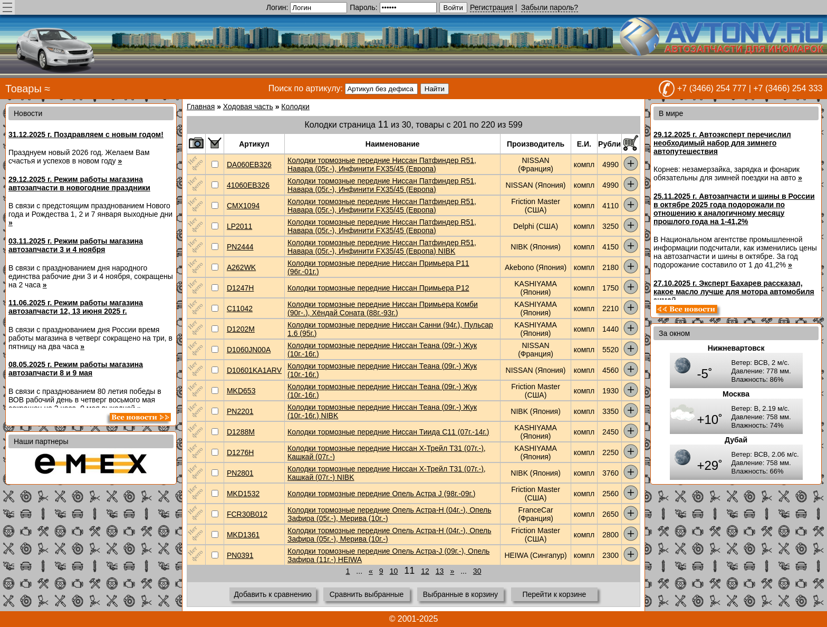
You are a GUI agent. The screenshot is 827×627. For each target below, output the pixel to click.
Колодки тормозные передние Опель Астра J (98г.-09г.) (381, 493)
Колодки (295, 106)
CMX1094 (243, 205)
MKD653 (241, 391)
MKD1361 (243, 534)
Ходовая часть (248, 106)
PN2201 (240, 411)
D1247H (240, 288)
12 (425, 571)
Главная (201, 106)
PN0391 (240, 555)
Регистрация (491, 7)
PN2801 (240, 473)
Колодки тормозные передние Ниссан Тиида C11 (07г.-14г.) (388, 432)
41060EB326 (248, 185)
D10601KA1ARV (254, 370)
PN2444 (240, 247)
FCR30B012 (247, 514)
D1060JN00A (249, 349)
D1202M (241, 329)
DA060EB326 (249, 164)
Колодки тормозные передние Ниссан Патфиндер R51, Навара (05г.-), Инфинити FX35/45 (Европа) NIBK (381, 246)
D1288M (241, 432)
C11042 (240, 308)
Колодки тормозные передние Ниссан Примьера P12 (378, 288)
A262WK (241, 267)
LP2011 (239, 226)
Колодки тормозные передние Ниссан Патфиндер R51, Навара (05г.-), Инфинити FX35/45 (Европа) (381, 164)
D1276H (240, 452)
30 (477, 571)
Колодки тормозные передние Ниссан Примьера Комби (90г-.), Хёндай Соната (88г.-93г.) (382, 308)
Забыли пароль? (549, 7)
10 (394, 571)
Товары (23, 88)
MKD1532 (243, 493)
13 (440, 571)
